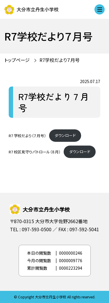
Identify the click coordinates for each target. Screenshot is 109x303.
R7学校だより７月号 (60, 59)
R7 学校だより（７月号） (27, 135)
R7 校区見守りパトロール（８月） (35, 151)
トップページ (17, 59)
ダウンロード (65, 135)
